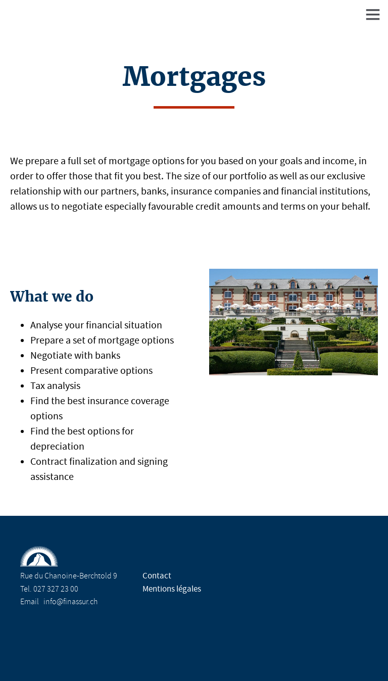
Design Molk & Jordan (310, 655)
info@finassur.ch (70, 602)
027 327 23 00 (55, 589)
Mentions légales (171, 588)
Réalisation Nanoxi (198, 655)
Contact (156, 575)
